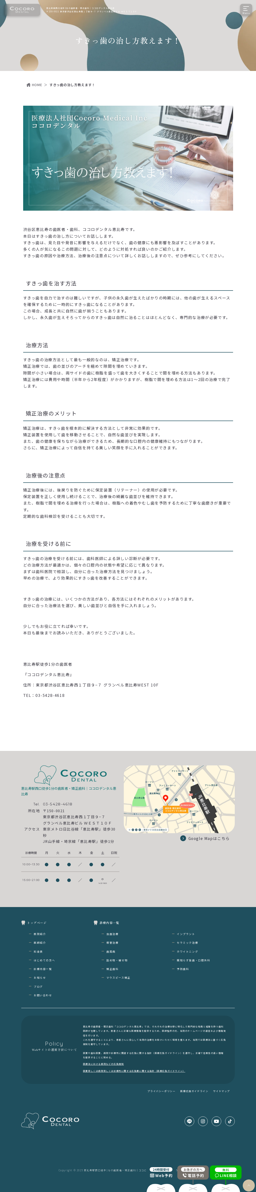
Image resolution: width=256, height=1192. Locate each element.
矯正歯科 (112, 969)
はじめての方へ (44, 960)
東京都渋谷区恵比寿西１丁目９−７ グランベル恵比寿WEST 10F (97, 685)
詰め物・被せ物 (117, 960)
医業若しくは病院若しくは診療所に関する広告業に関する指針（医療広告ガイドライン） (134, 1071)
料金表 (38, 951)
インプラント (186, 934)
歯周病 (111, 951)
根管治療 (112, 942)
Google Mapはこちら (205, 838)
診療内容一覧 (43, 969)
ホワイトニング (187, 951)
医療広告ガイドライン (194, 1091)
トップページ (37, 923)
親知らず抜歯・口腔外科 (193, 960)
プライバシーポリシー (161, 1091)
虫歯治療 (112, 934)
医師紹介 (40, 942)
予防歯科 (183, 969)
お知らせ (40, 977)
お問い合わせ (43, 995)
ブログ (38, 986)
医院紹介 (40, 934)
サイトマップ (221, 1091)
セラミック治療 (187, 942)
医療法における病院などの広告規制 (103, 1064)
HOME (37, 84)
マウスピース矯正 (118, 977)
